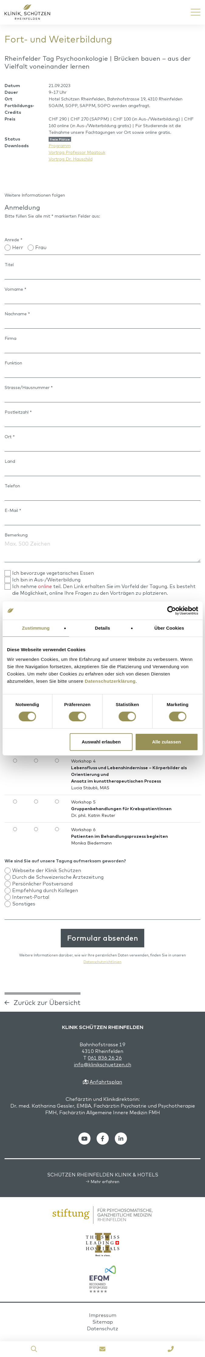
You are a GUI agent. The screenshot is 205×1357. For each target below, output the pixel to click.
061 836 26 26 (105, 1058)
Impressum (102, 1315)
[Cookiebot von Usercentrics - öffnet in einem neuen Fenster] (171, 610)
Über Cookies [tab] (169, 628)
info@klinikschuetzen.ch (102, 1064)
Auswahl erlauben (101, 741)
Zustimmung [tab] (36, 628)
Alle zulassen (166, 741)
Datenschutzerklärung (110, 681)
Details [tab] (102, 628)
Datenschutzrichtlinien (102, 962)
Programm (60, 145)
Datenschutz (102, 1328)
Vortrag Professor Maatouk (77, 152)
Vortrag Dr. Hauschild (71, 159)
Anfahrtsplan (106, 1082)
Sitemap (102, 1322)
